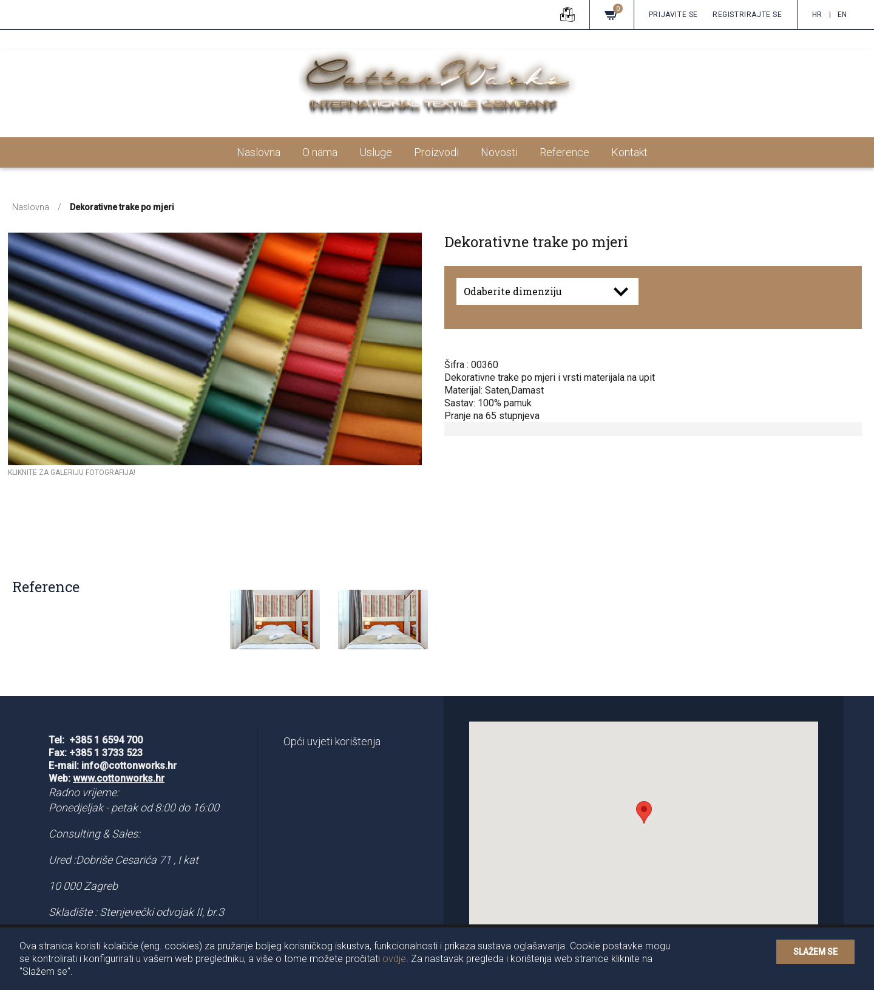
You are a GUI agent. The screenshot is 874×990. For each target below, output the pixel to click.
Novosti (499, 152)
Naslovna (258, 152)
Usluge (375, 152)
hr (817, 15)
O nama (319, 152)
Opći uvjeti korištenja (332, 741)
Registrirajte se (747, 14)
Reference (564, 152)
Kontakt (629, 152)
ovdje (394, 958)
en (842, 15)
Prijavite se (673, 14)
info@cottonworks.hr (129, 765)
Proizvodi (436, 152)
